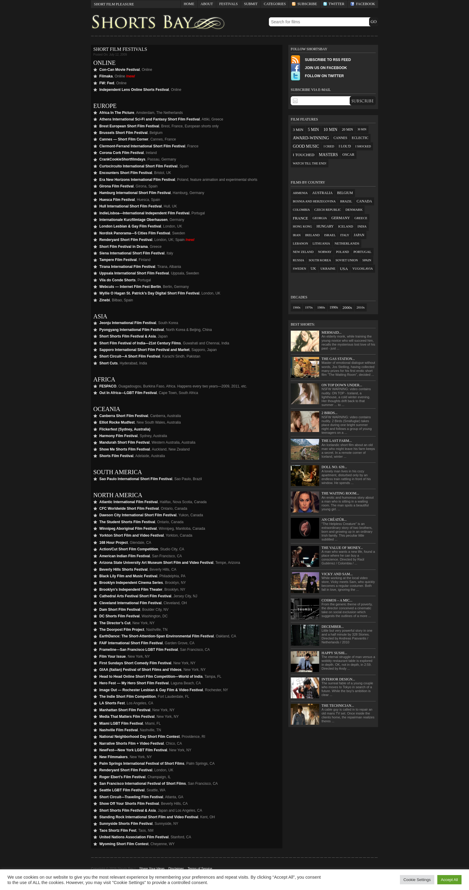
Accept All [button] (449, 879)
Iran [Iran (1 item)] (297, 235)
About (207, 4)
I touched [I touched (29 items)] (303, 154)
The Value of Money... (342, 548)
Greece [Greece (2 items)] (360, 218)
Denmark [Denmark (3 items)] (354, 209)
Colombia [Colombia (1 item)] (301, 209)
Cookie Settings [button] (417, 879)
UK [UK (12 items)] (313, 268)
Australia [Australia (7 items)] (322, 193)
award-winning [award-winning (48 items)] (311, 137)
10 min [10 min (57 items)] (330, 129)
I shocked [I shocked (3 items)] (363, 146)
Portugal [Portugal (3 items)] (362, 252)
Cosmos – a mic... (337, 600)
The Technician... (338, 705)
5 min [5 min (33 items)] (313, 129)
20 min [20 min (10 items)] (347, 130)
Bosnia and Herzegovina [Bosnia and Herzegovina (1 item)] (314, 201)
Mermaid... (332, 332)
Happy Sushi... (334, 653)
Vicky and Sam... (337, 574)
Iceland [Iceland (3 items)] (345, 226)
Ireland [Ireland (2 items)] (312, 235)
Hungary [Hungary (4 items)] (325, 226)
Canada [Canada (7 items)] (364, 201)
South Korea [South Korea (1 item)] (320, 260)
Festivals (228, 4)
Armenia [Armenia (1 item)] (300, 193)
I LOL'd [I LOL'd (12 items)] (345, 146)
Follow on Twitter (317, 76)
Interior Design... (338, 679)
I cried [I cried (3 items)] (329, 146)
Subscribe (304, 4)
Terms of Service (200, 868)
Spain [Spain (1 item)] (366, 260)
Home (189, 4)
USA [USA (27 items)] (344, 268)
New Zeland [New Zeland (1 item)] (303, 252)
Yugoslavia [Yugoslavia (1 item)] (362, 268)
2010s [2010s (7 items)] (361, 307)
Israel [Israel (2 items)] (330, 235)
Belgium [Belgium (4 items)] (345, 193)
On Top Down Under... (342, 385)
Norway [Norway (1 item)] (324, 252)
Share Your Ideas (152, 868)
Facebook (363, 4)
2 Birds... (329, 413)
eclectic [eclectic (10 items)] (360, 138)
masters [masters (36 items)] (328, 154)
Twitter (333, 4)
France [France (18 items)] (300, 218)
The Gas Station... (338, 359)
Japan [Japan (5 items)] (359, 235)
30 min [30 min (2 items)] (361, 129)
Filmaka (106, 76)
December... (333, 627)
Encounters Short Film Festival (125, 173)
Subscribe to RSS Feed (321, 60)
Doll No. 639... (334, 467)
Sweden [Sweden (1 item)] (299, 268)
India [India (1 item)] (361, 226)
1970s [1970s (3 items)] (309, 307)
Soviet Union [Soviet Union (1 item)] (347, 260)
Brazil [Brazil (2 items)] (346, 201)
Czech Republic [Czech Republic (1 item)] (327, 209)
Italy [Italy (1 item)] (344, 235)
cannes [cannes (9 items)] (340, 138)
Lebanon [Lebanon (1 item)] (300, 243)
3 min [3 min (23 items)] (298, 129)
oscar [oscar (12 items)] (348, 154)
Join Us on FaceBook (319, 68)
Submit (251, 4)
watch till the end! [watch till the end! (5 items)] (309, 163)
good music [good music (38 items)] (306, 146)
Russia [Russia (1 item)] (298, 260)
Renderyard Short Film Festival (125, 240)
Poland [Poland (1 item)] (342, 252)
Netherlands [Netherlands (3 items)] (347, 243)
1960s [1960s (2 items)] (296, 307)
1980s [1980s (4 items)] (321, 307)
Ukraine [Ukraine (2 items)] (328, 268)
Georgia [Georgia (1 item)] (320, 218)
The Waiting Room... (340, 493)
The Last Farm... (337, 441)
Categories (273, 5)
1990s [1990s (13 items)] (334, 307)
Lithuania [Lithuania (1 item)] (321, 243)
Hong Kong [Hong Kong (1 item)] (302, 226)
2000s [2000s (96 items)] (347, 307)
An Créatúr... (334, 519)
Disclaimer (176, 868)
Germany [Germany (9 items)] (340, 218)
